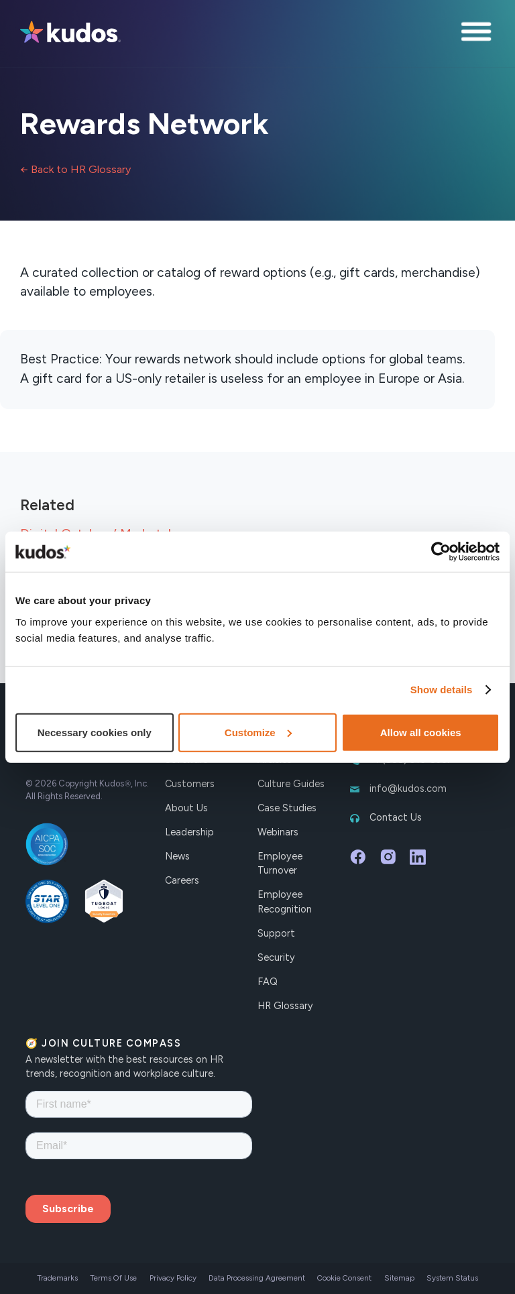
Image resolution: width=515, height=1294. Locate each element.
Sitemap (399, 1278)
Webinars (278, 832)
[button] (478, 33)
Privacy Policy (173, 1278)
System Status (452, 1278)
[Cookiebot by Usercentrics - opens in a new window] (441, 552)
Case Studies (287, 808)
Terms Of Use (113, 1278)
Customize (258, 732)
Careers (182, 880)
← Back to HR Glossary (75, 169)
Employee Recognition (285, 901)
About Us (186, 808)
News (177, 856)
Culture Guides (291, 784)
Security (276, 957)
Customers (190, 784)
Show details (441, 689)
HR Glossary (285, 1006)
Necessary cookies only (95, 732)
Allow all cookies (420, 732)
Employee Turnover (280, 863)
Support (276, 933)
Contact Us (395, 817)
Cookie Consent (344, 1278)
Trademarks (57, 1278)
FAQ (268, 982)
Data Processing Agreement (257, 1278)
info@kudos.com (408, 788)
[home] (70, 33)
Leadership (189, 832)
